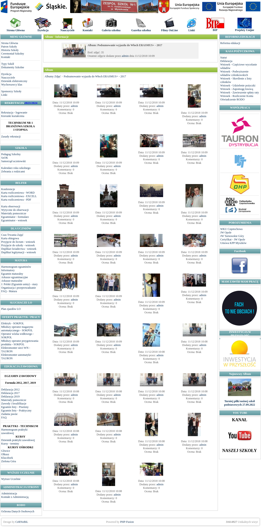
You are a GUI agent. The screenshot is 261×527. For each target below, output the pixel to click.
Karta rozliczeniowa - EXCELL (19, 196)
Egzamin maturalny (12, 273)
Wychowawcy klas (11, 84)
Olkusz (5, 454)
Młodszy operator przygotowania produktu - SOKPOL (19, 342)
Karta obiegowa (10, 238)
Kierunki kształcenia (12, 116)
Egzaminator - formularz (15, 217)
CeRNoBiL (21, 522)
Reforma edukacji (230, 43)
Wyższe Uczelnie (11, 479)
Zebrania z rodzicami (13, 171)
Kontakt (5, 57)
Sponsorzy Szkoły (11, 91)
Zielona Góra (8, 461)
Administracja (9, 493)
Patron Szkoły (9, 46)
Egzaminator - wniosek (14, 220)
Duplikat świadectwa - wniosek (18, 248)
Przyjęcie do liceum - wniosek (18, 241)
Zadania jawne (9, 414)
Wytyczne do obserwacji (15, 210)
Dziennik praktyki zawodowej (18, 440)
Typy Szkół (7, 63)
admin (125, 56)
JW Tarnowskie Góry (232, 236)
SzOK (4, 157)
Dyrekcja (6, 74)
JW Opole (225, 232)
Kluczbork (7, 457)
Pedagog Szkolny (11, 154)
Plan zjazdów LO (11, 309)
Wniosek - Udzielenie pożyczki (237, 85)
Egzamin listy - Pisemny (15, 407)
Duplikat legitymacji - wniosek (18, 252)
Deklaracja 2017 (10, 393)
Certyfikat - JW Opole (232, 239)
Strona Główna (9, 43)
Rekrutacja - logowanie (14, 112)
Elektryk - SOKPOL (12, 323)
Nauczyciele (8, 77)
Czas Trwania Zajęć (12, 234)
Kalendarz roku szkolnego (16, 168)
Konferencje (8, 189)
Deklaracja (226, 61)
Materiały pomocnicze (13, 213)
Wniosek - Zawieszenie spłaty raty (239, 92)
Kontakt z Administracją (14, 497)
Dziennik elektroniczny (14, 81)
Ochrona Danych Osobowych (17, 511)
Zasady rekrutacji (11, 136)
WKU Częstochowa (231, 229)
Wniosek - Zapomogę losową (236, 89)
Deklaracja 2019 (10, 396)
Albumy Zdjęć (53, 76)
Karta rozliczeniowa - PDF (16, 199)
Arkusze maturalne (11, 280)
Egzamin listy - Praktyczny (16, 410)
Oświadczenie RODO (232, 99)
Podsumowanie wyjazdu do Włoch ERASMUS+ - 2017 (95, 76)
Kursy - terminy (10, 443)
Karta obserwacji (10, 206)
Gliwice (5, 450)
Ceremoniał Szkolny (12, 53)
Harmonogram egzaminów (16, 266)
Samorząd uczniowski (13, 161)
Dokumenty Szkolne (12, 67)
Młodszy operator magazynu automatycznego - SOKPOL (17, 328)
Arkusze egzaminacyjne (14, 277)
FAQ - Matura (9, 291)
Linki (4, 94)
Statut (223, 57)
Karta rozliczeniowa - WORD (17, 192)
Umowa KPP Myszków (233, 243)
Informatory (8, 270)
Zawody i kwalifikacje (13, 403)
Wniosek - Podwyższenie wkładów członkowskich (234, 73)
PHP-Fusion (127, 522)
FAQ (4, 417)
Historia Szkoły (10, 50)
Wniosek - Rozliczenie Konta (236, 96)
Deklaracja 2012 (10, 389)
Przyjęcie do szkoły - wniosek (18, 245)
